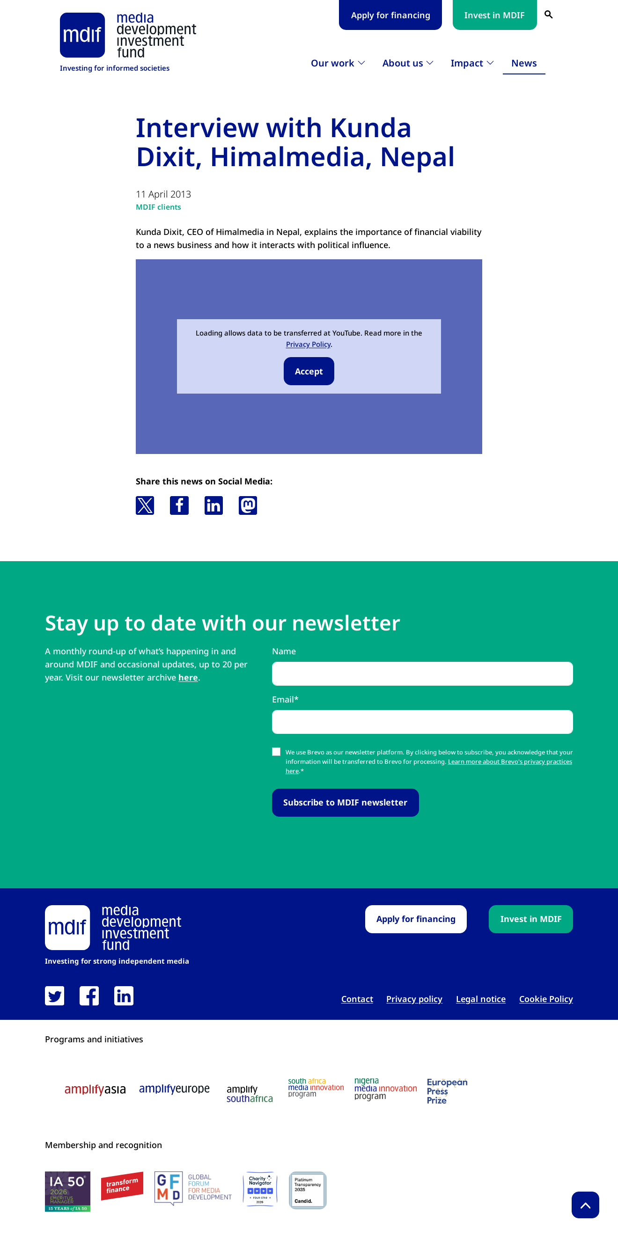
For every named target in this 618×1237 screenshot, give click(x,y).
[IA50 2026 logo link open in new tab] (67, 1191)
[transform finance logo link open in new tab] (122, 1186)
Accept (309, 371)
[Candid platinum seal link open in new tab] (308, 1190)
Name (284, 651)
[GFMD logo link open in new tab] (193, 1188)
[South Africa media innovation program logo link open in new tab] (316, 1089)
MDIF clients (158, 207)
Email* (285, 699)
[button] (145, 506)
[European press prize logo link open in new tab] (447, 1091)
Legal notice (481, 999)
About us (403, 63)
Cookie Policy (546, 999)
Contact (357, 999)
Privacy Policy (308, 344)
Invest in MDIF (494, 15)
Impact (467, 63)
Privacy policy (414, 999)
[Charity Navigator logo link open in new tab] (260, 1189)
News (524, 63)
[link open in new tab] (54, 995)
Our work (332, 63)
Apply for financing (390, 15)
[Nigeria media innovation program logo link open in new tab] (386, 1090)
